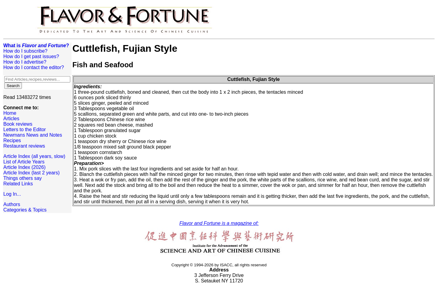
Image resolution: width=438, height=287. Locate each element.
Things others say (22, 178)
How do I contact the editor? (33, 67)
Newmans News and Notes (32, 135)
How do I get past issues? (31, 56)
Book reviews (17, 124)
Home (9, 113)
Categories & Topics (25, 209)
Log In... (12, 194)
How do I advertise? (24, 62)
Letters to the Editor (24, 129)
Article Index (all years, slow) (34, 156)
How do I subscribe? (25, 51)
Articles (11, 118)
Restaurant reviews (24, 146)
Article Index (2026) (24, 167)
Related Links (18, 183)
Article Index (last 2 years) (31, 172)
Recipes (12, 140)
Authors (11, 204)
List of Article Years (23, 161)
